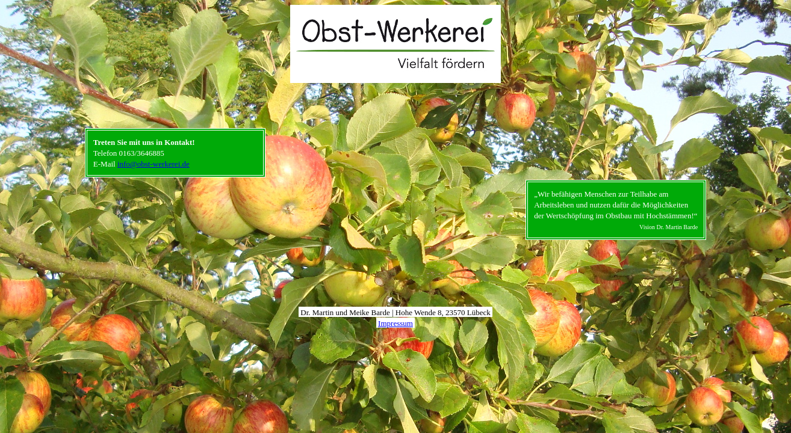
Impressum (395, 323)
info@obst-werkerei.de (153, 163)
